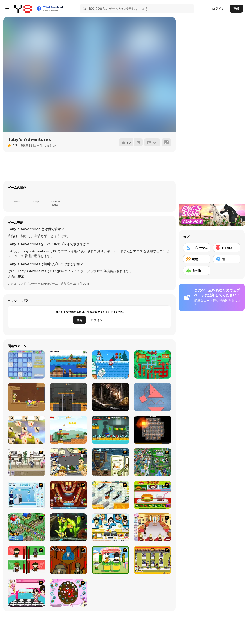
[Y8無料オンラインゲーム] (23, 9)
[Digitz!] (26, 364)
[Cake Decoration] (68, 593)
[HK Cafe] (110, 527)
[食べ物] (196, 270)
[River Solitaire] (26, 430)
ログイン (218, 9)
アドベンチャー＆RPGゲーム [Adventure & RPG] (39, 283)
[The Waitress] (26, 462)
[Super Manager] (110, 495)
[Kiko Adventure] (68, 364)
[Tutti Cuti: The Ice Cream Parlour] (26, 593)
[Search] (85, 8)
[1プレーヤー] (196, 247)
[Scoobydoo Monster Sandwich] (110, 462)
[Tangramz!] (152, 397)
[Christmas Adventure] (110, 364)
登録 (236, 9)
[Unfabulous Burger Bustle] (152, 527)
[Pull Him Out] (26, 397)
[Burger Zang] (152, 495)
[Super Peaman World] (68, 430)
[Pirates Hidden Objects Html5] (110, 397)
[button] (16, 276)
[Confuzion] (152, 430)
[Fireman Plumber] (152, 364)
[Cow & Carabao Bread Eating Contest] (110, 560)
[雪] (226, 259)
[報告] (152, 142)
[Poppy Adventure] (110, 430)
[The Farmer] (26, 527)
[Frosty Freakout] (26, 495)
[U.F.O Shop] (152, 560)
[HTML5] (226, 247)
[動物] (196, 259)
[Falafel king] (68, 462)
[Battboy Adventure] (68, 397)
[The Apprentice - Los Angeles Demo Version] (68, 495)
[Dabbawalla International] (152, 462)
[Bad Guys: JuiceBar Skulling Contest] (68, 560)
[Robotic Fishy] (68, 527)
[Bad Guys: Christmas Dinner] (26, 560)
